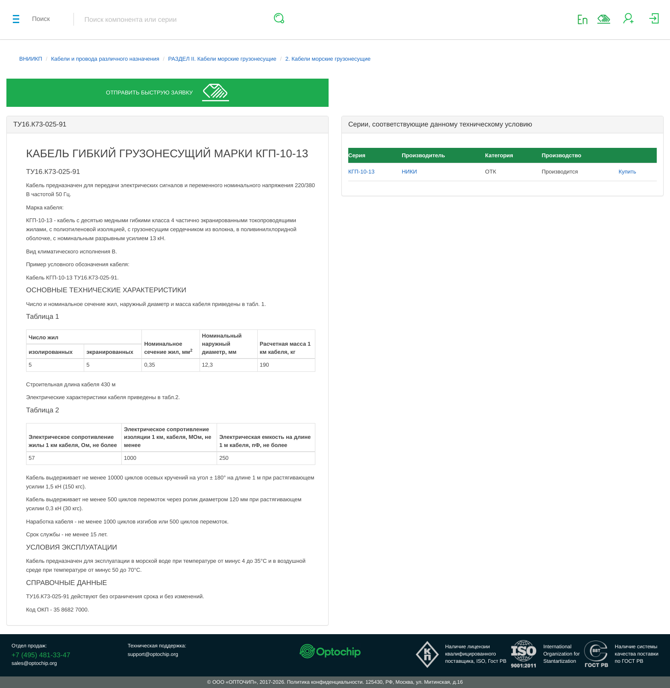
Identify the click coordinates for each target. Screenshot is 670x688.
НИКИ (409, 171)
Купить (627, 171)
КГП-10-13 (361, 171)
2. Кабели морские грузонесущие (327, 59)
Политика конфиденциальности (324, 682)
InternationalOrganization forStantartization (561, 654)
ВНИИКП (30, 59)
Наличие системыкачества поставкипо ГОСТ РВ (636, 654)
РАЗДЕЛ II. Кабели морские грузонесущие (222, 59)
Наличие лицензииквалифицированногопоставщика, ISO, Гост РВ (476, 654)
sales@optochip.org (34, 663)
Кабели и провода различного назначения (105, 59)
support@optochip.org (153, 654)
